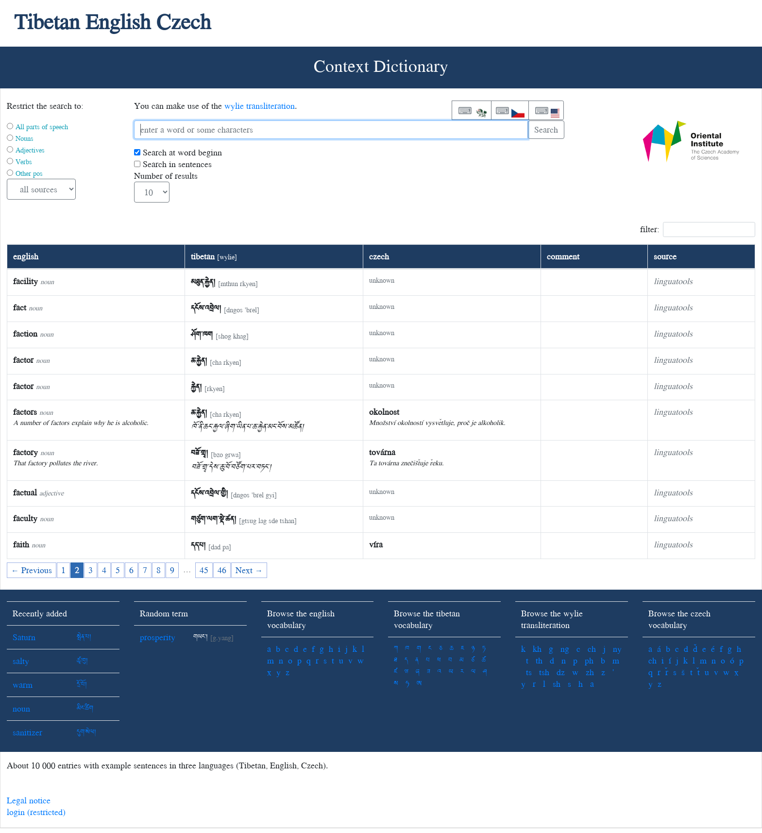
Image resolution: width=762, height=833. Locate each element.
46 (222, 570)
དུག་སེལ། (86, 732)
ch (592, 648)
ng (564, 648)
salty (21, 660)
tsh (544, 672)
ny (617, 648)
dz (561, 672)
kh (537, 648)
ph (589, 660)
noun (21, 708)
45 (204, 570)
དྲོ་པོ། (82, 684)
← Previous (31, 570)
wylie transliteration (259, 105)
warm (23, 684)
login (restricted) (36, 811)
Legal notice (29, 800)
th (539, 660)
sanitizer (27, 732)
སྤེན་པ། (84, 637)
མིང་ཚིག (85, 708)
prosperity (157, 637)
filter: (697, 229)
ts (529, 672)
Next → (249, 570)
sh (556, 683)
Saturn (24, 637)
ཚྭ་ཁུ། (82, 660)
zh (590, 672)
